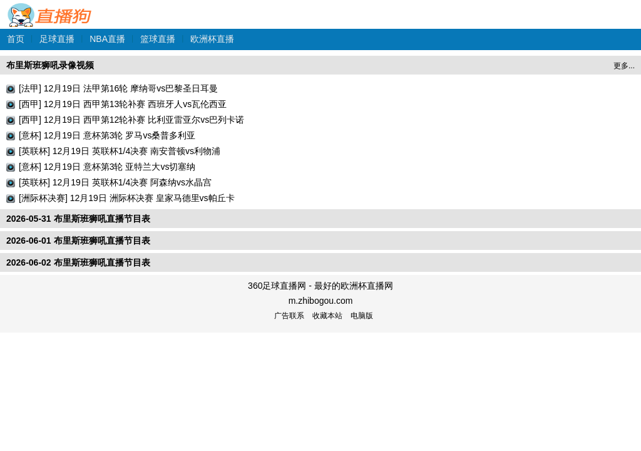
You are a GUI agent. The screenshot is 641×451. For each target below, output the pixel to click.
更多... (624, 65)
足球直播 (56, 39)
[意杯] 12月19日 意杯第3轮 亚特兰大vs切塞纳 (107, 167)
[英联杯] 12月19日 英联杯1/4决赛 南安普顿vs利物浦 (119, 151)
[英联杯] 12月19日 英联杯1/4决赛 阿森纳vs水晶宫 (115, 182)
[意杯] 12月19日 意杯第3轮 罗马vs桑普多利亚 (107, 135)
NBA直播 (107, 39)
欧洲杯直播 (212, 39)
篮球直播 (157, 39)
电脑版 (362, 315)
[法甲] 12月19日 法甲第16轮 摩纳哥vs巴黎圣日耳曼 (118, 88)
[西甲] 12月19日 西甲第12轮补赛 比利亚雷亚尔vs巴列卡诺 (131, 120)
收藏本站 (327, 315)
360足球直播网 (50, 8)
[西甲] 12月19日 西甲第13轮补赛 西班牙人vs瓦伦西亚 (123, 104)
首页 (15, 39)
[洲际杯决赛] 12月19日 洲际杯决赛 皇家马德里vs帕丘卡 (127, 198)
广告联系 (289, 315)
